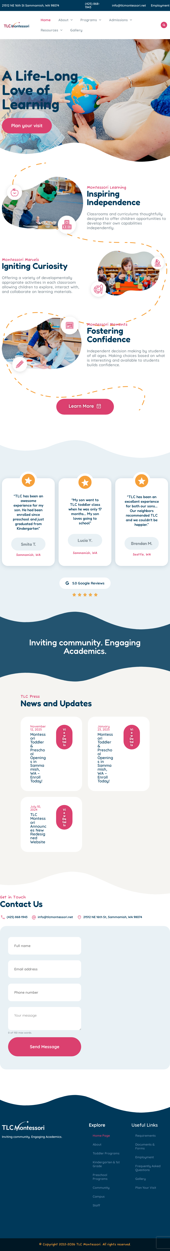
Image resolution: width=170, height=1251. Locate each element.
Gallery (76, 30)
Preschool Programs (100, 1177)
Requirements (145, 1135)
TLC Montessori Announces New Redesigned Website (38, 828)
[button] (163, 25)
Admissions (120, 20)
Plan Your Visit (145, 1188)
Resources (52, 30)
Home (46, 20)
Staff (96, 1205)
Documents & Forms (145, 1146)
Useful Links (144, 1125)
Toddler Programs (106, 1153)
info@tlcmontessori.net (129, 5)
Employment (160, 5)
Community (101, 1188)
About (65, 20)
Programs (90, 20)
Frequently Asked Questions (148, 1168)
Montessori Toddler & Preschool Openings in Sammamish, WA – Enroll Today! (38, 757)
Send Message (44, 1046)
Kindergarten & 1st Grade (106, 1164)
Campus (99, 1196)
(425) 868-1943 (92, 5)
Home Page (101, 1135)
